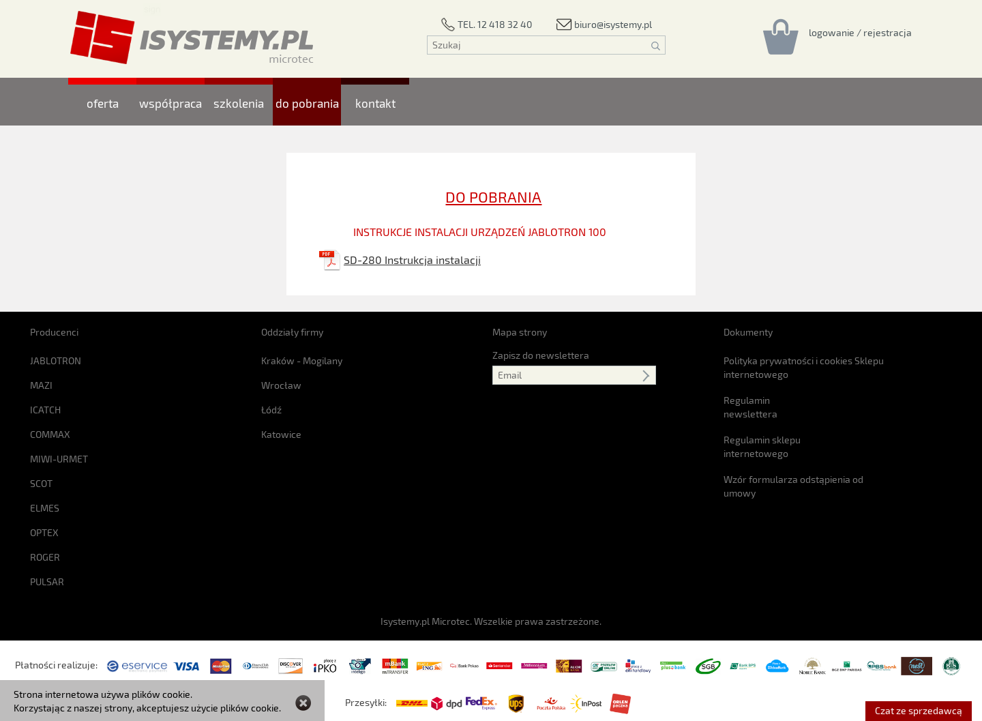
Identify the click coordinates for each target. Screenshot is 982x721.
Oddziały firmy (292, 332)
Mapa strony (519, 332)
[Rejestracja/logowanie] (860, 32)
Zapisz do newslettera (540, 355)
